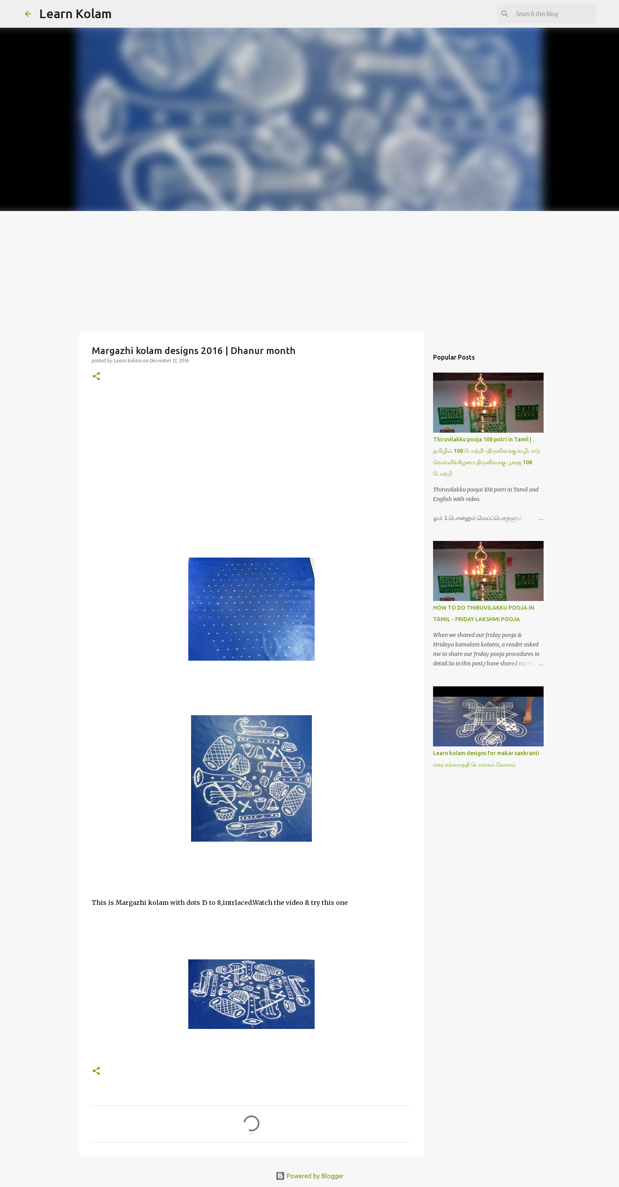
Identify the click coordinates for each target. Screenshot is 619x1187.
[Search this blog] (554, 13)
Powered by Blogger (309, 1175)
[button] (96, 376)
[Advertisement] (309, 270)
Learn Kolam (75, 13)
